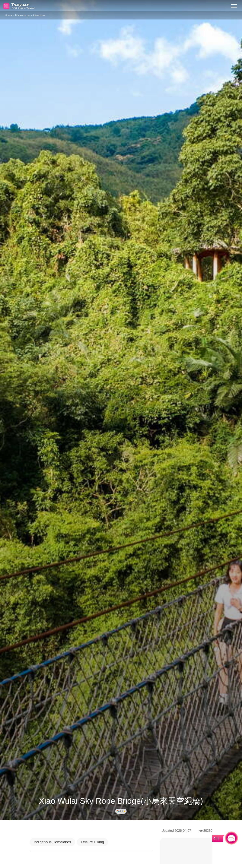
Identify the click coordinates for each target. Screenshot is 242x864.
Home (8, 15)
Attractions (39, 15)
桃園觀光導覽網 (20, 5)
